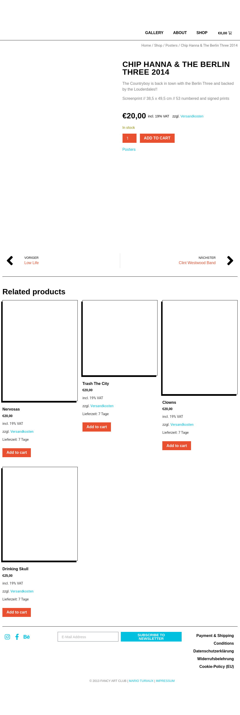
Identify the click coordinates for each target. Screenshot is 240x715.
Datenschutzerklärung (213, 677)
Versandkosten (191, 116)
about (180, 33)
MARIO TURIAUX (141, 706)
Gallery (154, 33)
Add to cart (157, 138)
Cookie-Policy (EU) (216, 692)
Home (146, 45)
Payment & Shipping (215, 661)
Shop (202, 33)
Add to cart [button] (17, 479)
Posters (171, 45)
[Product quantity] (130, 138)
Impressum (165, 706)
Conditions (224, 669)
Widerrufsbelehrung (215, 685)
